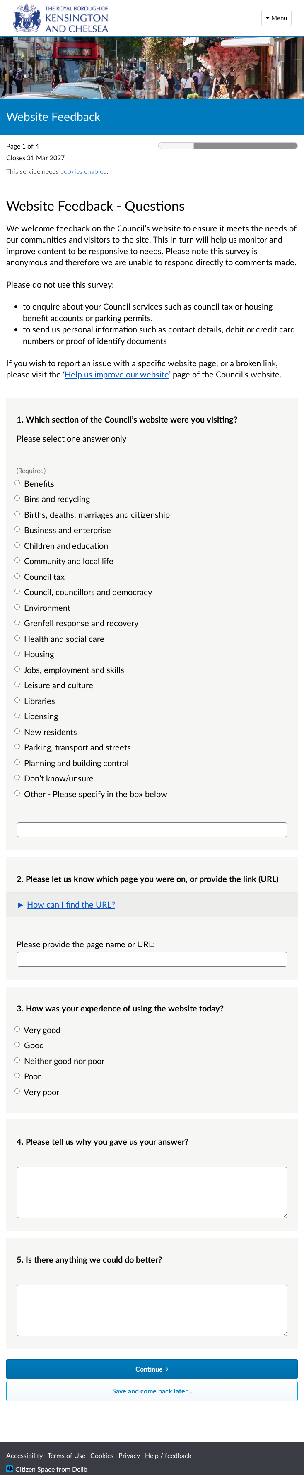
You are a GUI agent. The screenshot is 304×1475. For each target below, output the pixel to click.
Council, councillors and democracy (84, 592)
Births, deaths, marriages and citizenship (93, 514)
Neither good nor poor (60, 1061)
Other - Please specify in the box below (92, 794)
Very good (38, 1030)
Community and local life (65, 561)
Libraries (36, 701)
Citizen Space (35, 1469)
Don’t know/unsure (55, 778)
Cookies (101, 1455)
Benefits (35, 483)
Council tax (41, 576)
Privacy (129, 1455)
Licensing (37, 716)
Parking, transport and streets (74, 747)
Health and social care (60, 639)
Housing (35, 654)
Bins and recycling (53, 499)
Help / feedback (168, 1455)
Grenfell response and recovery (77, 623)
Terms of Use (66, 1455)
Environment (43, 608)
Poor (29, 1076)
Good (30, 1045)
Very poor (38, 1092)
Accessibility (24, 1455)
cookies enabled (83, 171)
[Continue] (152, 1369)
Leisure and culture (55, 685)
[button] (152, 904)
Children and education (62, 545)
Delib (79, 1469)
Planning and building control (73, 763)
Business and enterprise (64, 530)
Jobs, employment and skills (70, 670)
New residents (47, 732)
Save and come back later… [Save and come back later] (152, 1391)
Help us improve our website (117, 374)
